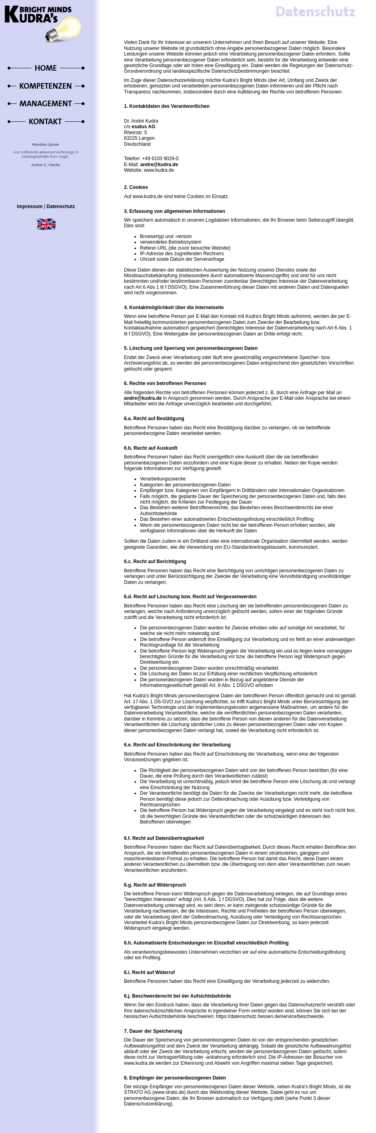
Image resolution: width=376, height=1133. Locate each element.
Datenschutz (60, 206)
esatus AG (143, 126)
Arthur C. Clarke (45, 165)
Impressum (29, 206)
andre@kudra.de (159, 164)
